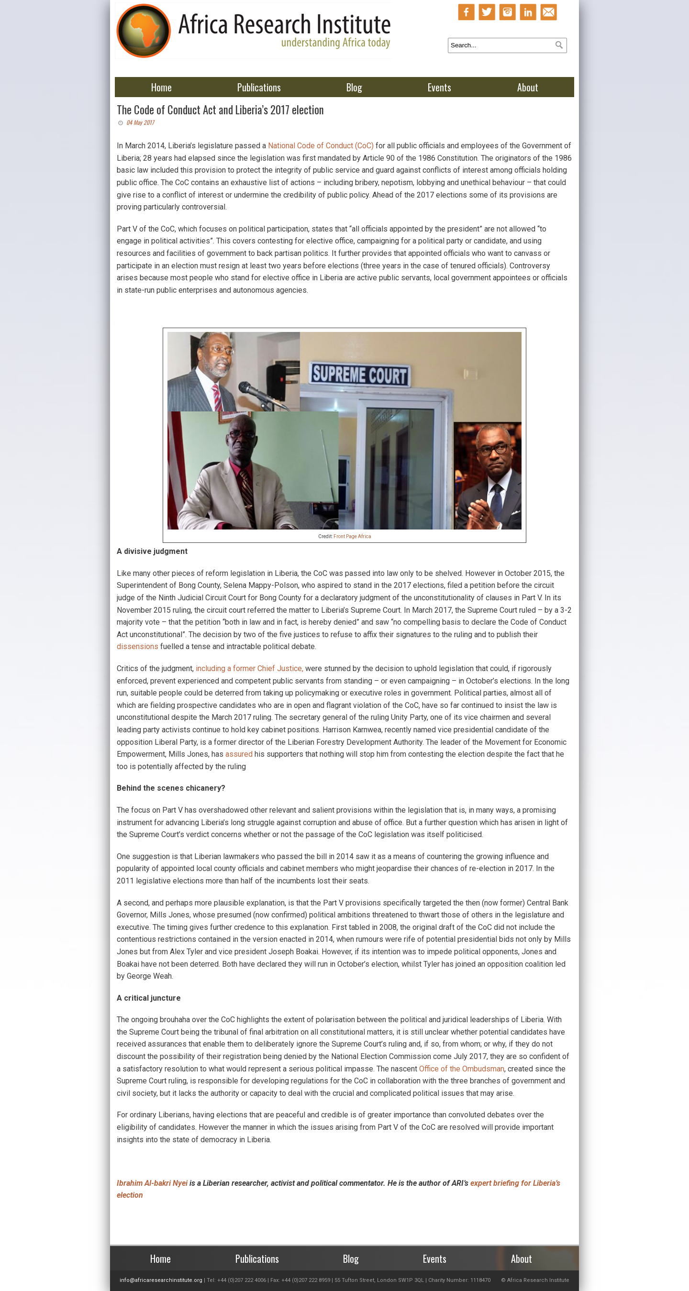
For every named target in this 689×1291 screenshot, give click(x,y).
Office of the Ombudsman (461, 1068)
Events (439, 87)
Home (161, 87)
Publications (259, 87)
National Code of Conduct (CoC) (321, 145)
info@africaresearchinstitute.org (161, 1280)
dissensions (137, 646)
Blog (354, 87)
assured (239, 754)
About (527, 87)
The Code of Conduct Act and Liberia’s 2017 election (220, 109)
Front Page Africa (352, 536)
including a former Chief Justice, (249, 668)
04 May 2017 (140, 122)
